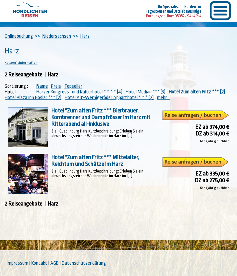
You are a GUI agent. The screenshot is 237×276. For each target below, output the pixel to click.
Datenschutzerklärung (84, 263)
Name (42, 86)
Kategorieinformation (21, 62)
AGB (54, 263)
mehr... (163, 97)
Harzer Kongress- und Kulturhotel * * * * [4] (79, 92)
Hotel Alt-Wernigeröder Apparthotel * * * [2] (109, 97)
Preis (56, 86)
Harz (85, 36)
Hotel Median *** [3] (145, 92)
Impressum (17, 263)
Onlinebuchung (19, 36)
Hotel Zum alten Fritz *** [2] (197, 92)
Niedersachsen (56, 36)
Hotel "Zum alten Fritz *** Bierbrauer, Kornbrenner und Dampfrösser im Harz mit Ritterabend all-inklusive (100, 117)
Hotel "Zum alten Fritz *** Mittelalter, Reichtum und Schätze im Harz (95, 160)
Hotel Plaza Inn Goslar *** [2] (33, 97)
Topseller (73, 86)
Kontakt (39, 263)
